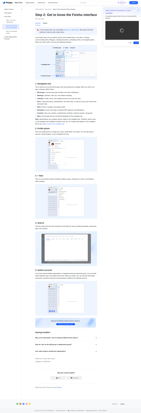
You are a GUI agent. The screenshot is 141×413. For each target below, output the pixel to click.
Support (61, 387)
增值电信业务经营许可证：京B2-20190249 (96, 410)
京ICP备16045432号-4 (60, 410)
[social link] (18, 404)
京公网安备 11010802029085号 (76, 410)
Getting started (41, 9)
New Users (50, 9)
